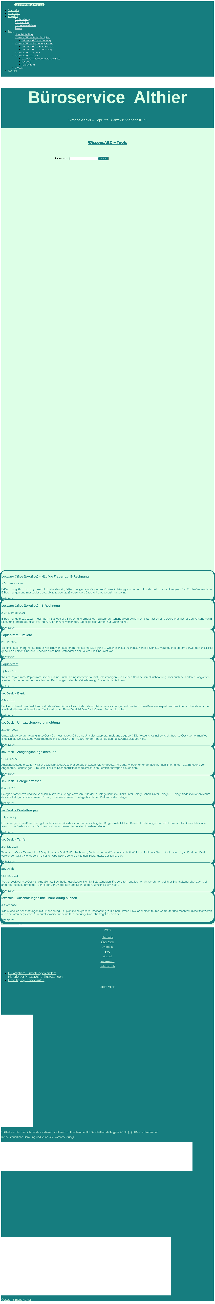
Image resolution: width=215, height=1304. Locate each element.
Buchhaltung (22, 19)
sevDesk (26, 61)
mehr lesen (7, 598)
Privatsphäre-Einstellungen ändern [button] (32, 973)
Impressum (108, 961)
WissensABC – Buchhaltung (38, 46)
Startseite (13, 10)
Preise (18, 28)
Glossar (19, 67)
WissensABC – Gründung (36, 40)
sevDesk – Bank (13, 693)
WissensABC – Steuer (27, 52)
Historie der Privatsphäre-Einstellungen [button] (35, 976)
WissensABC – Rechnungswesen (34, 43)
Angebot (13, 16)
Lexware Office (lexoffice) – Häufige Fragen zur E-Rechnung (45, 576)
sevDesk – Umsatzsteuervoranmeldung (30, 722)
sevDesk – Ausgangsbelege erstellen (28, 752)
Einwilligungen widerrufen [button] (26, 980)
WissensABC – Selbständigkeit (32, 37)
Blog (10, 31)
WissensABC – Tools (26, 55)
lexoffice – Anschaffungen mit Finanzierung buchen (39, 898)
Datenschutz (107, 966)
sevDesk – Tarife (13, 839)
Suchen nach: (61, 158)
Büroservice (22, 22)
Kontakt (12, 70)
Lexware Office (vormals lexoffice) (41, 58)
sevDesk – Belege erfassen (21, 781)
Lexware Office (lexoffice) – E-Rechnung (30, 605)
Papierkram (28, 64)
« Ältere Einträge (11, 923)
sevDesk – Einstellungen (19, 810)
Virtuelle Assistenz (25, 25)
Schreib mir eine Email (30, 4)
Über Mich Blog (24, 34)
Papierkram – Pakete (16, 635)
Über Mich (14, 13)
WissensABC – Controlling (37, 49)
